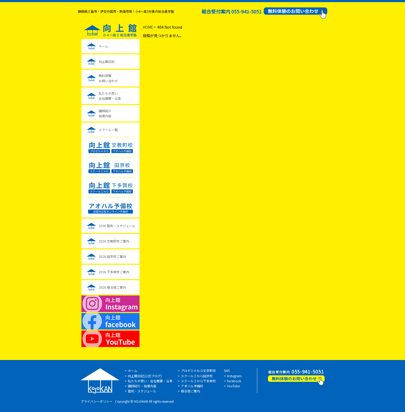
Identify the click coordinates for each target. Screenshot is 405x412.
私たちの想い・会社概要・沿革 (150, 381)
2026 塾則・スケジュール (117, 225)
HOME (148, 27)
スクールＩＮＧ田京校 (197, 376)
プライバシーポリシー (96, 401)
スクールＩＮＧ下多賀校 (198, 381)
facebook (234, 381)
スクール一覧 (108, 129)
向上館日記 (107, 61)
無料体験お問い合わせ (108, 78)
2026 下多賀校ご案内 (114, 272)
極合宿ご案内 (190, 391)
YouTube (233, 386)
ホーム (103, 46)
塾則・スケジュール (142, 391)
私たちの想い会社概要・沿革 (110, 96)
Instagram (234, 376)
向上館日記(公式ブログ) (145, 376)
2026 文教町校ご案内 (114, 241)
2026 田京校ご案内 (112, 256)
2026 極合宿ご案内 (112, 287)
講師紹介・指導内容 (142, 386)
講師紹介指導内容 (105, 113)
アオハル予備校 (192, 386)
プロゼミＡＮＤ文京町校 (198, 370)
